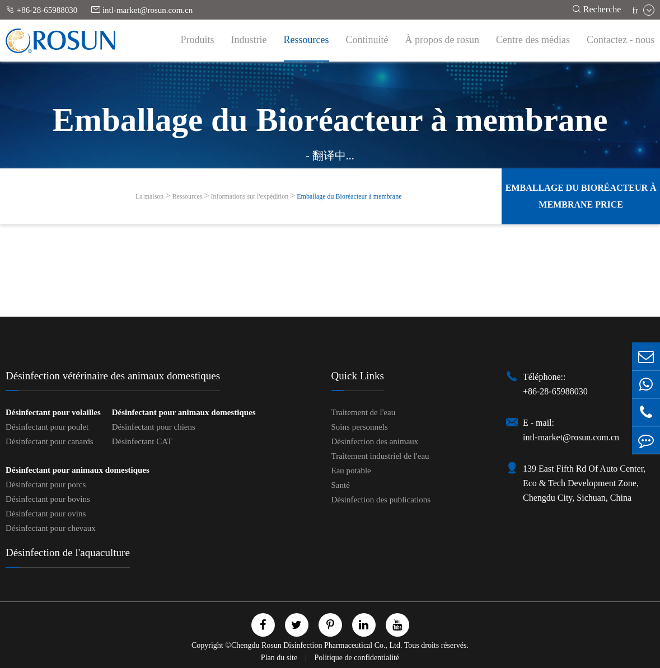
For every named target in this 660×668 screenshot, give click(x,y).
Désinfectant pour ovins (46, 513)
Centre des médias (533, 39)
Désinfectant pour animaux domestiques (184, 412)
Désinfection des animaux (375, 441)
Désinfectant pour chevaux (51, 528)
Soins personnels (359, 426)
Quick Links (357, 376)
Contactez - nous (620, 39)
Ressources (306, 39)
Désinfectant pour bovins (48, 499)
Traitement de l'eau (363, 412)
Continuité (367, 39)
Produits (197, 39)
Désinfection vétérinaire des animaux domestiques (113, 376)
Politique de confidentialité (357, 657)
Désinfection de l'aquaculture (68, 552)
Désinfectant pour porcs (46, 484)
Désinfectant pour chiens (153, 426)
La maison (149, 196)
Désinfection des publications (380, 499)
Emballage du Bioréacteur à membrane (349, 196)
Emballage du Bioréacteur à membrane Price (581, 196)
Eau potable (351, 470)
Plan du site (280, 657)
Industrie (249, 39)
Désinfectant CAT (142, 441)
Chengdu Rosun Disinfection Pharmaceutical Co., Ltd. (316, 645)
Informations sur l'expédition (249, 196)
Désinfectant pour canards (49, 441)
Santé (340, 485)
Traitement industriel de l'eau (380, 455)
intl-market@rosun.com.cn (142, 10)
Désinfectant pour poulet (47, 426)
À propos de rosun (442, 39)
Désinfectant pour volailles (53, 412)
